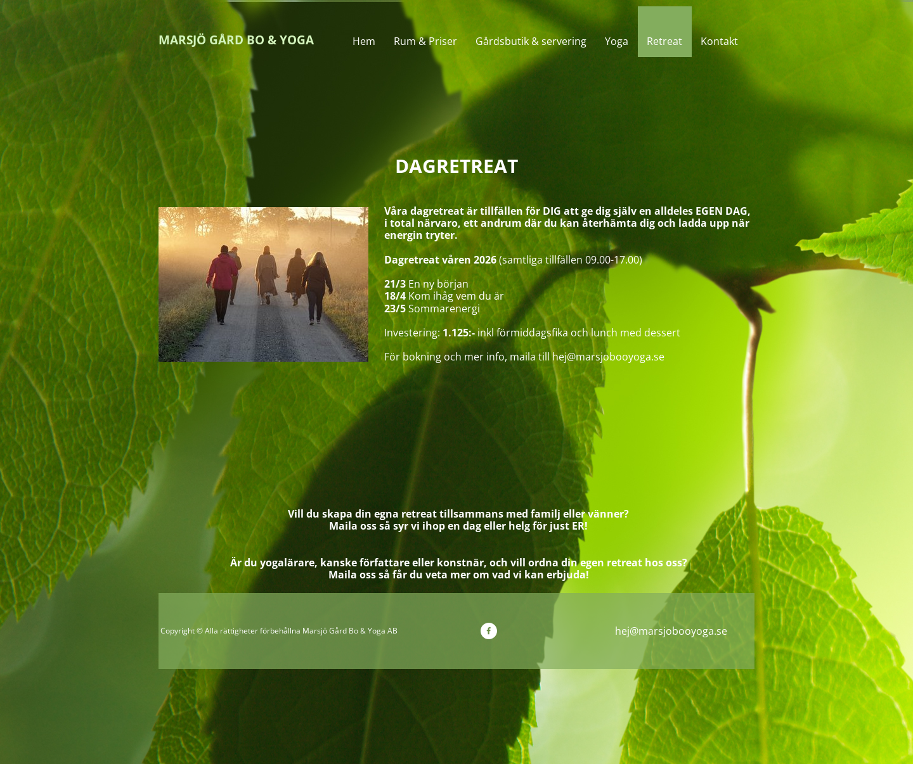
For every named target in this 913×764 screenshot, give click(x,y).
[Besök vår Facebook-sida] (489, 631)
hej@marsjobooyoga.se (671, 631)
